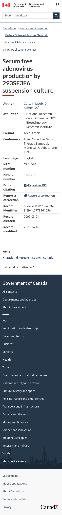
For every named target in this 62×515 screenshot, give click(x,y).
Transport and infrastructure (20, 406)
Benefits (7, 352)
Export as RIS (35, 185)
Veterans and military (15, 445)
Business (8, 344)
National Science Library (20, 42)
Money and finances (15, 422)
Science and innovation (34, 28)
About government (14, 307)
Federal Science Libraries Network (26, 35)
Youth (6, 453)
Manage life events (14, 461)
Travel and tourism (14, 336)
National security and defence (21, 383)
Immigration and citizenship (20, 328)
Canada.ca (9, 28)
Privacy (6, 507)
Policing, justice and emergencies (23, 399)
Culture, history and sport (18, 391)
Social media (10, 476)
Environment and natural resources (24, 375)
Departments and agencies (19, 299)
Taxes (5, 367)
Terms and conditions (16, 499)
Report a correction (39, 196)
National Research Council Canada (29, 257)
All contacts (9, 292)
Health (6, 359)
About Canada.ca (13, 491)
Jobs (5, 320)
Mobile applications (14, 483)
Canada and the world (16, 414)
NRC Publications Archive (21, 49)
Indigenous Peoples (14, 438)
